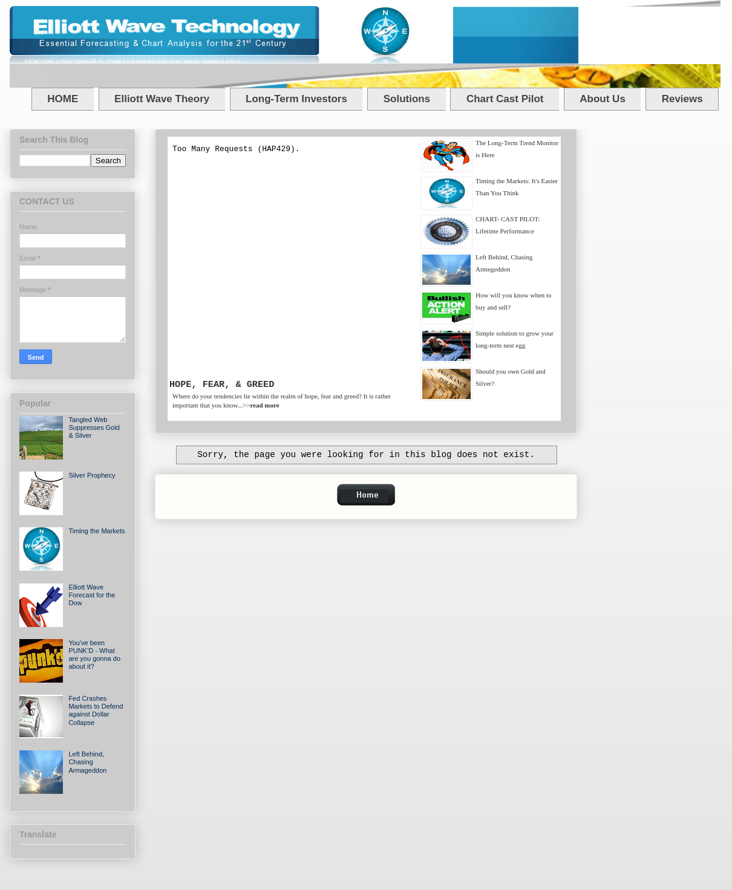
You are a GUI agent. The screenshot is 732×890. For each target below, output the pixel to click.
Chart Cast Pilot (505, 99)
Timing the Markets (96, 530)
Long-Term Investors (296, 99)
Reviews (682, 99)
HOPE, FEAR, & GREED (221, 384)
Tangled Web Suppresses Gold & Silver (93, 427)
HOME (62, 99)
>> (261, 405)
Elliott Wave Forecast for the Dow (91, 594)
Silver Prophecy (91, 475)
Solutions (407, 99)
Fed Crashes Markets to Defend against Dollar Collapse (95, 710)
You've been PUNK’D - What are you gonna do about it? (94, 655)
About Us (603, 99)
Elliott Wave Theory (161, 99)
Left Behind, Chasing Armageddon (87, 761)
